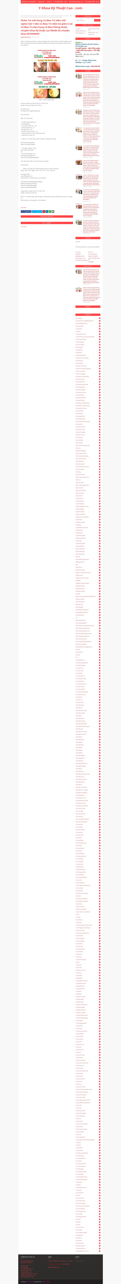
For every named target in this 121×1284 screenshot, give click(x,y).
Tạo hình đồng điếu (88, 665)
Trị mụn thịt (88, 967)
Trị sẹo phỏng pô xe (88, 1116)
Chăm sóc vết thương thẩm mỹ (88, 368)
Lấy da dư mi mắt (88, 511)
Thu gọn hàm (88, 832)
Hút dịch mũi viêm (88, 474)
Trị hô (88, 914)
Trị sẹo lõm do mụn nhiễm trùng (88, 1089)
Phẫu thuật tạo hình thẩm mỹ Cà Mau (88, 625)
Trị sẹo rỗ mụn (88, 1126)
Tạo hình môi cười (88, 676)
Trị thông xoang (88, 1155)
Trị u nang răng (88, 1169)
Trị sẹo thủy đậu (88, 1132)
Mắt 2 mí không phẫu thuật (88, 559)
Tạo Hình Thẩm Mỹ (88, 689)
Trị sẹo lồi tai (88, 1081)
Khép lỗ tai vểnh (88, 493)
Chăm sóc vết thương (88, 366)
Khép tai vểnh (88, 496)
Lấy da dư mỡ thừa (88, 514)
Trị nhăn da (88, 994)
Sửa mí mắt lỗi (88, 652)
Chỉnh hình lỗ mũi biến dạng (88, 403)
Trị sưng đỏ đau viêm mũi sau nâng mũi (88, 1140)
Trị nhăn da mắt (88, 999)
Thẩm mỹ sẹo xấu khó (88, 779)
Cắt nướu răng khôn (88, 355)
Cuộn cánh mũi (88, 440)
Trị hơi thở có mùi (88, 930)
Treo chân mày (88, 859)
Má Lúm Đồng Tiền (88, 554)
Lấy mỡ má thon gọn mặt (88, 527)
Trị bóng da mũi (88, 867)
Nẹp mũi (88, 594)
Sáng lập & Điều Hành (26, 1262)
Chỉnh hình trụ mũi (88, 429)
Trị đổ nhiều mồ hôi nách (88, 901)
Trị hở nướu (88, 922)
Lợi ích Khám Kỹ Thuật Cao (93, 29)
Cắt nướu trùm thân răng (88, 358)
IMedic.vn (90, 252)
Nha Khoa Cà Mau (88, 599)
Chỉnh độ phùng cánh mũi (88, 384)
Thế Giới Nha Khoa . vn (27, 1269)
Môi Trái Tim (88, 567)
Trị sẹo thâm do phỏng (88, 1129)
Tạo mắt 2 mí (88, 697)
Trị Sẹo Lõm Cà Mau (88, 1087)
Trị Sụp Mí (88, 1145)
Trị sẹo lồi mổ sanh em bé (88, 1071)
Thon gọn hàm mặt (88, 814)
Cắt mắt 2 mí (88, 352)
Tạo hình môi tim (88, 681)
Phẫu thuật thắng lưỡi (88, 639)
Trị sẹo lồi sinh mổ (88, 1079)
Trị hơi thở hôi (88, 935)
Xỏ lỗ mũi (88, 1219)
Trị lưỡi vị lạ (88, 954)
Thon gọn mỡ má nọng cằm (88, 819)
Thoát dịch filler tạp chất (88, 800)
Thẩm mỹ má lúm (88, 739)
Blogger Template (45, 1281)
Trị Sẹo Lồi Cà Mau (88, 1055)
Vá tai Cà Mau (88, 1214)
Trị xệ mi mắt (88, 1182)
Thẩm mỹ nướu (88, 761)
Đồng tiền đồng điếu (88, 450)
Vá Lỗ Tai (88, 1195)
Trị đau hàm (88, 880)
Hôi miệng (88, 472)
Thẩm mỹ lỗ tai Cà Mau (88, 731)
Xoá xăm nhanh (88, 1243)
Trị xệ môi (88, 1185)
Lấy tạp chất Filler (88, 549)
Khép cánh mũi (88, 488)
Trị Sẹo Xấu (88, 1134)
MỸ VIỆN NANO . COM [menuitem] (60, 1)
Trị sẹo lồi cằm (88, 1057)
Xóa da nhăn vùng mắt (88, 1232)
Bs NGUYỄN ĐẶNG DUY (88, 323)
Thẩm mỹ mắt (88, 742)
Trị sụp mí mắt (88, 1150)
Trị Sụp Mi (88, 1142)
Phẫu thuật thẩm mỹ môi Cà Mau (88, 633)
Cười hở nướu (88, 437)
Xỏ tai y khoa (88, 1230)
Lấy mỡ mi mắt (88, 533)
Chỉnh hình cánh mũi (88, 397)
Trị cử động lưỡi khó (88, 872)
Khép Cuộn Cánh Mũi (88, 490)
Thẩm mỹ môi (88, 747)
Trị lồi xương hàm (88, 949)
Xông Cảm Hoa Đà (88, 1246)
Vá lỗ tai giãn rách (88, 1201)
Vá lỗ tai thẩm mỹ (88, 1208)
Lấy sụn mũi (88, 541)
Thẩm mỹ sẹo (88, 769)
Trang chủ (77, 28)
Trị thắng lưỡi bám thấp (88, 1153)
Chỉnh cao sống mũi (88, 374)
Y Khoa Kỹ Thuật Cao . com (60, 8)
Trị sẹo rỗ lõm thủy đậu (88, 1124)
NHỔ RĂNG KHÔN (79, 256)
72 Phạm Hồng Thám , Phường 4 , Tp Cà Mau (60, 1261)
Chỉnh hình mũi (88, 413)
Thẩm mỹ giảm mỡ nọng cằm (88, 726)
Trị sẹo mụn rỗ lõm (88, 1110)
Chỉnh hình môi (88, 411)
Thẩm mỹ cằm (88, 708)
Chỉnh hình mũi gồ (88, 416)
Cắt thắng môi (88, 363)
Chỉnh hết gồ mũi (88, 395)
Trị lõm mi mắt (88, 951)
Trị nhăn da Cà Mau (88, 996)
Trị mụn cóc (88, 965)
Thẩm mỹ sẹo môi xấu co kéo (88, 774)
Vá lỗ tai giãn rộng (88, 1203)
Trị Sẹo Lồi (88, 1052)
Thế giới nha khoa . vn (80, 31)
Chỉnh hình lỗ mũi (88, 400)
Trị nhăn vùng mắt (88, 1007)
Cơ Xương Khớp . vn (80, 33)
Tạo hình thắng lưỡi (88, 694)
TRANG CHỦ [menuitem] (41, 1)
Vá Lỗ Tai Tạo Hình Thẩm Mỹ (88, 1206)
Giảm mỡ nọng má (88, 464)
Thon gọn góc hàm (88, 808)
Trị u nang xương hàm (88, 1171)
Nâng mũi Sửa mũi (88, 588)
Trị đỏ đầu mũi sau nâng (88, 893)
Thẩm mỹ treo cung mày (88, 790)
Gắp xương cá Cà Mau (88, 453)
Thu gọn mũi (88, 851)
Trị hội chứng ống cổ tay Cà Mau (88, 925)
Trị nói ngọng (88, 1020)
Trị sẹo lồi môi (88, 1073)
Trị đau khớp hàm (88, 882)
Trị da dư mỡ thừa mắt (88, 877)
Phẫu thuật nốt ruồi (88, 620)
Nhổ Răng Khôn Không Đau (88, 609)
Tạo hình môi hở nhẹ (88, 678)
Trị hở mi (88, 917)
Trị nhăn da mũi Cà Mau (88, 1004)
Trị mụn (88, 962)
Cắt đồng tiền (88, 350)
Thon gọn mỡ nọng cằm (88, 822)
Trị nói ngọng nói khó (88, 1023)
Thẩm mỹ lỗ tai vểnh (88, 734)
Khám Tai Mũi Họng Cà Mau (88, 485)
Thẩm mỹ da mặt (88, 718)
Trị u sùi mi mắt (88, 1174)
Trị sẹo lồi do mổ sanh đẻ (88, 1063)
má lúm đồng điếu (88, 551)
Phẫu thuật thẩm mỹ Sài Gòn (88, 636)
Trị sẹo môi (88, 1105)
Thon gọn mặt (88, 816)
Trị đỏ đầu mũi (88, 890)
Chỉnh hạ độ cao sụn (88, 392)
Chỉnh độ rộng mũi (88, 387)
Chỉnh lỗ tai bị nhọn (88, 432)
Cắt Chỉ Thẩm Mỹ (88, 342)
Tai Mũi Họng (24, 1265)
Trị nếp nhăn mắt (88, 986)
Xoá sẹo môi (88, 1240)
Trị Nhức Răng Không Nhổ (88, 1018)
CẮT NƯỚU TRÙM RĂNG (81, 260)
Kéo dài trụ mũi (88, 482)
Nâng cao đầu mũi (88, 570)
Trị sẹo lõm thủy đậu (88, 1094)
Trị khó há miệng (88, 938)
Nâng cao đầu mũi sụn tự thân (88, 572)
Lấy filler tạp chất (88, 522)
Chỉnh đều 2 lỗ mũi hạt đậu (88, 376)
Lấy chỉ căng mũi (88, 503)
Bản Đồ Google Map (53, 1267)
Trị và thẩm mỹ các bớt (88, 1177)
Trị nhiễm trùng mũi (88, 1012)
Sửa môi (88, 655)
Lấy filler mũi (88, 519)
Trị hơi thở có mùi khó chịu (88, 933)
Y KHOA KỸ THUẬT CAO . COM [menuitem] (61, 5)
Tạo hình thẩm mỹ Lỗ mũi (88, 692)
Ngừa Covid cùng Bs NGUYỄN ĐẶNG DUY (88, 596)
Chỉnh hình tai (88, 424)
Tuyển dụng (91, 34)
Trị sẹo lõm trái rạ (88, 1097)
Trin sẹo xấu (88, 1190)
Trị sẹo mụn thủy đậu (88, 1113)
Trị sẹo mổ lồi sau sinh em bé (88, 1100)
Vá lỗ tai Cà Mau (88, 1198)
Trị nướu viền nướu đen (88, 1031)
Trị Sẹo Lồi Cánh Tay (88, 1060)
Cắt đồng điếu (88, 347)
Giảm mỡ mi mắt (88, 461)
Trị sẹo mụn (88, 1108)
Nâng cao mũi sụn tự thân (88, 578)
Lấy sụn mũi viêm (88, 546)
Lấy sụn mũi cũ (88, 498)
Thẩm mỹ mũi (88, 750)
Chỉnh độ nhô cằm (88, 382)
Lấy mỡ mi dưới (88, 530)
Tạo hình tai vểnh (88, 686)
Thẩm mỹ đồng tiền (88, 721)
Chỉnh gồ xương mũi (88, 390)
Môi (88, 564)
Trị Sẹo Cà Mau (88, 1039)
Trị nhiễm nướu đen (88, 1010)
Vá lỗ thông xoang (88, 1211)
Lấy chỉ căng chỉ (88, 501)
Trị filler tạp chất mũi (88, 909)
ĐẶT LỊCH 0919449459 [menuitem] (29, 1)
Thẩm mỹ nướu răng (88, 766)
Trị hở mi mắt (88, 920)
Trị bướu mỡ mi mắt (88, 869)
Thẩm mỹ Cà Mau (88, 705)
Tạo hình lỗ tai (88, 670)
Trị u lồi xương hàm (88, 1166)
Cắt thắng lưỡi (88, 360)
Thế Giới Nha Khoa (88, 795)
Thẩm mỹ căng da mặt (88, 710)
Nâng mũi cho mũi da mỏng (88, 583)
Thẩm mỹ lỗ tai (88, 729)
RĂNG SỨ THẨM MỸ (93, 256)
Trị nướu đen (88, 1028)
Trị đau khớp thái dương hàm (88, 885)
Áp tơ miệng (88, 318)
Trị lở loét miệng (88, 941)
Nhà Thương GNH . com (27, 1276)
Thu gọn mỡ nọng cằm (88, 843)
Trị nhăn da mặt (88, 1002)
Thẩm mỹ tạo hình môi (88, 787)
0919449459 (65, 1264)
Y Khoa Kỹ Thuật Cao (88, 1248)
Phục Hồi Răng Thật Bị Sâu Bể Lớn (88, 641)
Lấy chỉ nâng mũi (88, 509)
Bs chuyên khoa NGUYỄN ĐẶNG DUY (88, 321)
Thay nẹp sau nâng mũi (88, 792)
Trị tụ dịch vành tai (88, 1158)
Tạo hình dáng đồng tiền (88, 662)
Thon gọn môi (88, 824)
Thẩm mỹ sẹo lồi (88, 771)
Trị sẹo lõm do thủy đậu (88, 1092)
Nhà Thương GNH (88, 602)
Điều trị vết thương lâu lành (88, 445)
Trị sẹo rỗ (88, 1118)
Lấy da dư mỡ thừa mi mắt (88, 517)
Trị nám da (88, 973)
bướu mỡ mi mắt (88, 326)
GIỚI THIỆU (78, 254)
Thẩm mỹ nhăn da (88, 758)
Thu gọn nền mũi (88, 853)
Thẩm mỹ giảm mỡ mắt (88, 723)
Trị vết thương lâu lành (88, 1179)
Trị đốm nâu (88, 904)
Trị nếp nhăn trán (88, 988)
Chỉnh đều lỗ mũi (88, 379)
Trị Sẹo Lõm (88, 1084)
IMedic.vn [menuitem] (49, 1)
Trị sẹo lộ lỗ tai (88, 1049)
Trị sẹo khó (88, 1047)
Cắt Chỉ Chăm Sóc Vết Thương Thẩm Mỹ (88, 337)
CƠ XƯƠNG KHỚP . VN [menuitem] (91, 1)
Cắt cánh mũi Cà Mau (88, 334)
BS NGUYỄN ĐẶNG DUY (27, 1261)
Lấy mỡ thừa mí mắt (88, 538)
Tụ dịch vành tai (88, 1193)
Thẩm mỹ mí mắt (88, 745)
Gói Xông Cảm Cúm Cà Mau (88, 466)
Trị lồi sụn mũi (88, 946)
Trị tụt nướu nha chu (88, 1163)
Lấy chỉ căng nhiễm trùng (88, 506)
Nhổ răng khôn (88, 607)
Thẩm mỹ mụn (88, 753)
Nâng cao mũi (88, 575)
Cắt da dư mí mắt (88, 344)
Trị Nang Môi (88, 975)
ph (88, 617)
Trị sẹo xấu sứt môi (88, 1137)
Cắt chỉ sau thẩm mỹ (88, 339)
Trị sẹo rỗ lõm (88, 1121)
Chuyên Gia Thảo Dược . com (29, 1273)
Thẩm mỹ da (88, 715)
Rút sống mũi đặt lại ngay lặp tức (88, 647)
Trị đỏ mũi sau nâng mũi (88, 898)
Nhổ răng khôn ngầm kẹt (88, 612)
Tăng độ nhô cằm (88, 660)
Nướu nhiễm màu (88, 615)
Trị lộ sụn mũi (88, 943)
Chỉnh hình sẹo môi (88, 419)
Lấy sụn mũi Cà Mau (88, 543)
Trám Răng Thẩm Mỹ (88, 856)
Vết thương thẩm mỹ (88, 1216)
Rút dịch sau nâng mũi (88, 644)
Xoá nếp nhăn (88, 1235)
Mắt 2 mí (88, 556)
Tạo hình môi (88, 673)
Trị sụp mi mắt (88, 1148)
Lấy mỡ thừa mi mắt (88, 535)
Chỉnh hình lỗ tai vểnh (88, 408)
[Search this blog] (84, 20)
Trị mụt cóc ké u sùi (88, 970)
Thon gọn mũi (88, 827)
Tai (88, 657)
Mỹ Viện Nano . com (93, 32)
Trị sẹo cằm (88, 1041)
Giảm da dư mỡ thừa (88, 458)
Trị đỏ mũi (88, 896)
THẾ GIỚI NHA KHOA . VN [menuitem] (76, 1)
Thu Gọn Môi (88, 845)
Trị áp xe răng (88, 864)
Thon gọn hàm (88, 811)
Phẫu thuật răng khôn (88, 623)
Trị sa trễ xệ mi (88, 1036)
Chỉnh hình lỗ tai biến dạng (88, 405)
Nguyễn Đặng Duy (26, 37)
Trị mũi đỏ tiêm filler (88, 959)
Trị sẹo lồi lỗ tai (88, 1065)
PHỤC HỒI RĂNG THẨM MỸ (94, 258)
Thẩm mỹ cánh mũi (88, 713)
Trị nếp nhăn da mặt (88, 983)
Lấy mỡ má (88, 525)
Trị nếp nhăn (88, 978)
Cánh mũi (88, 331)
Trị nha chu (88, 991)
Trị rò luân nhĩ (88, 1034)
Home (22, 15)
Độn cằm (88, 448)
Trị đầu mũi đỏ (88, 888)
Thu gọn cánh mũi (88, 829)
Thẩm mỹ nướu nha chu (88, 763)
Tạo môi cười (88, 700)
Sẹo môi (88, 649)
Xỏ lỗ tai (88, 1224)
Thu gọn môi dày (88, 848)
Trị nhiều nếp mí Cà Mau (88, 1015)
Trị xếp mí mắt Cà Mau (88, 1187)
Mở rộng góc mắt (88, 562)
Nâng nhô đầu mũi (88, 591)
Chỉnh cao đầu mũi (88, 371)
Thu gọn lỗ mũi (88, 835)
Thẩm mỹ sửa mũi (88, 782)
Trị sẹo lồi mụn (88, 1076)
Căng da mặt (88, 329)
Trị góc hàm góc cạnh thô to (88, 912)
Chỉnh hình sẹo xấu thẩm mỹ (88, 421)
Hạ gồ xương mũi (88, 469)
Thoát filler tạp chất (88, 803)
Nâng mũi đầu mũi (88, 586)
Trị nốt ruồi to (88, 1026)
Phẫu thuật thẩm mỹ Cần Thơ (88, 631)
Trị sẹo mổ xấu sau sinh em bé (88, 1102)
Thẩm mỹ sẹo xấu (88, 776)
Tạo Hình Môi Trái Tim (88, 684)
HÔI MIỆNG (91, 262)
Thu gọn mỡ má (88, 840)
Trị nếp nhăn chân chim (88, 981)
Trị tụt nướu (88, 1161)
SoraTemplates (29, 1281)
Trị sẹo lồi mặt (88, 1068)
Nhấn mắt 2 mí (88, 604)
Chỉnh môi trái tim (88, 435)
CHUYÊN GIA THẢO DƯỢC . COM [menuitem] (42, 5)
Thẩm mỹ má (88, 737)
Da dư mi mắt (88, 443)
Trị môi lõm (88, 957)
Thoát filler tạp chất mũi (88, 806)
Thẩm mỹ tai (88, 784)
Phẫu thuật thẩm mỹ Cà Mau (88, 628)
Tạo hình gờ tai (88, 668)
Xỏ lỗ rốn (88, 1222)
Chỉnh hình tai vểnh (88, 427)
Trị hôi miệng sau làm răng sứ (88, 928)
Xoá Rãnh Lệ (88, 1238)
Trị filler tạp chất (88, 906)
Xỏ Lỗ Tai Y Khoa (88, 1227)
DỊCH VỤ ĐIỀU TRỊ (92, 254)
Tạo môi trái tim (88, 702)
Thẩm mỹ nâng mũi (88, 755)
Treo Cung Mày (88, 861)
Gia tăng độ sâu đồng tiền (88, 456)
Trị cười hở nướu (88, 875)
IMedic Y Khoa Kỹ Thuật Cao (88, 477)
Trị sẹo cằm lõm (88, 1044)
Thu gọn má (88, 837)
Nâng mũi (88, 580)
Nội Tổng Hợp (24, 1267)
